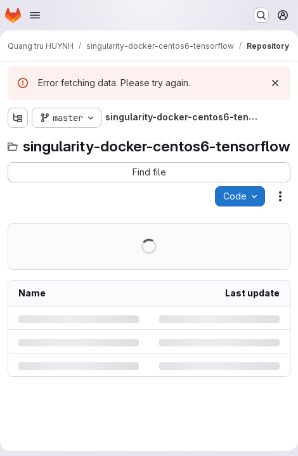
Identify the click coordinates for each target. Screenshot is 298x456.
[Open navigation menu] (35, 15)
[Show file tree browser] (18, 118)
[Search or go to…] (261, 15)
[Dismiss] (275, 83)
